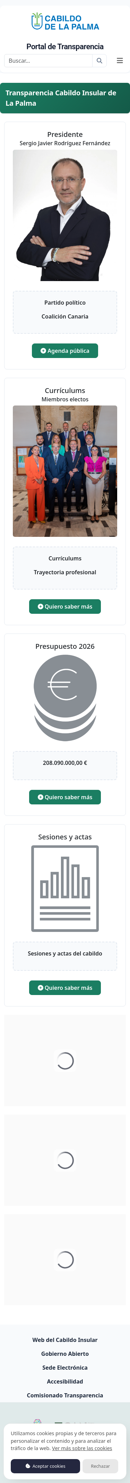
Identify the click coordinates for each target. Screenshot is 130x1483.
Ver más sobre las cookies (82, 1448)
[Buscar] (48, 60)
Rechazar (100, 1466)
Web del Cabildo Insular (65, 1340)
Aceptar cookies (46, 1466)
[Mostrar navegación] (120, 60)
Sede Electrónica (65, 1367)
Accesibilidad (65, 1381)
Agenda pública (65, 351)
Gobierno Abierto (65, 1354)
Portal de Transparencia (65, 46)
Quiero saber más (65, 606)
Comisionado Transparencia (65, 1395)
